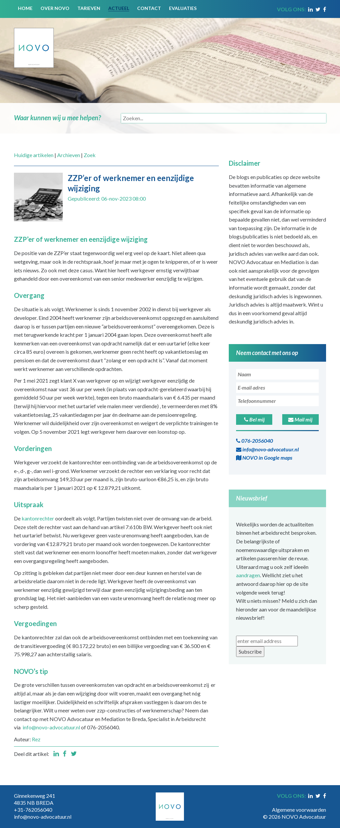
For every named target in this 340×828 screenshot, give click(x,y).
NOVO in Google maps (264, 457)
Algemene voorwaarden (299, 809)
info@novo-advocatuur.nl (51, 727)
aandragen (248, 575)
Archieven (68, 155)
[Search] (223, 118)
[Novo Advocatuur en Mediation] (34, 42)
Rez (36, 739)
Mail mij (300, 419)
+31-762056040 (33, 809)
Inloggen (316, 802)
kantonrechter (38, 518)
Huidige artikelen (33, 155)
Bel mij (254, 419)
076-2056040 (254, 440)
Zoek (90, 155)
